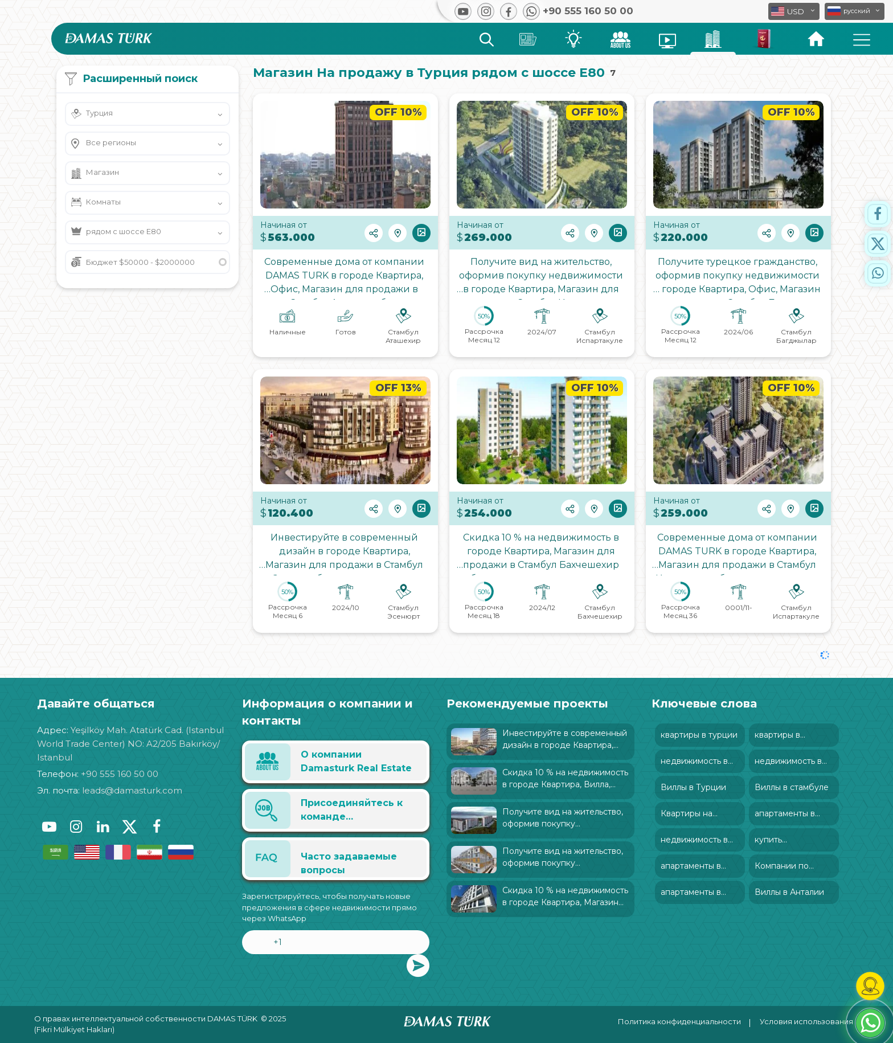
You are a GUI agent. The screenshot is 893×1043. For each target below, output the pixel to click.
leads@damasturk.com (132, 790)
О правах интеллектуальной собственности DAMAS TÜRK (145, 1018)
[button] (854, 11)
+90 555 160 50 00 (119, 773)
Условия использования (806, 1021)
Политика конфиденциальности (679, 1021)
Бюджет (140, 262)
